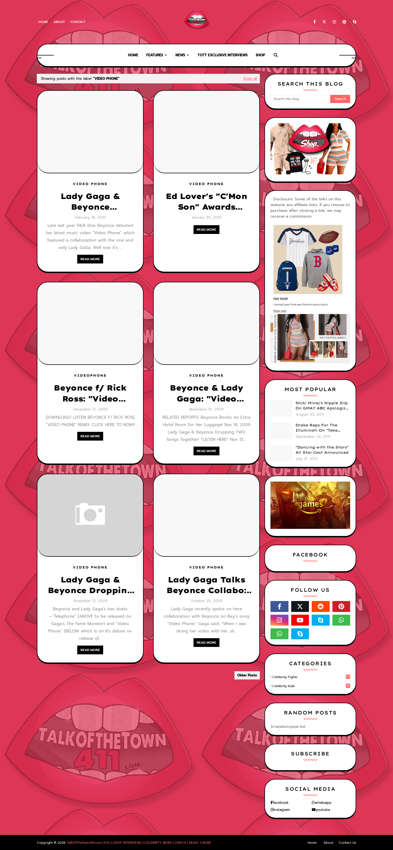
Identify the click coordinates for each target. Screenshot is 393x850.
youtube (323, 809)
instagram (281, 809)
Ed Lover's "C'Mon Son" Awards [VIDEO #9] (206, 201)
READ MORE (90, 259)
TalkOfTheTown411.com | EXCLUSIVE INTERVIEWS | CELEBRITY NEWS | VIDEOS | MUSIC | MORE (139, 842)
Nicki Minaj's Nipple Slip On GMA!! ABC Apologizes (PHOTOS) (323, 406)
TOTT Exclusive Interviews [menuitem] (223, 55)
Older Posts (247, 675)
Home (43, 21)
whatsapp (323, 802)
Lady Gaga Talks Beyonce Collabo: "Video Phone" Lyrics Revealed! (206, 585)
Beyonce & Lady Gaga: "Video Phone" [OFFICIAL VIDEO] (206, 393)
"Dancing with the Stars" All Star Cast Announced (322, 450)
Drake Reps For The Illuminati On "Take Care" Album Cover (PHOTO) (317, 428)
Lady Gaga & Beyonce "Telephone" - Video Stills (90, 201)
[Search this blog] (300, 99)
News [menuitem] (180, 55)
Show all (250, 78)
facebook (280, 802)
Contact (77, 21)
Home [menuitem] (133, 55)
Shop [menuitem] (260, 55)
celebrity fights (311, 677)
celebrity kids (311, 686)
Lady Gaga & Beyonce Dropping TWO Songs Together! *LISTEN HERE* (90, 585)
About (59, 21)
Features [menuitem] (154, 55)
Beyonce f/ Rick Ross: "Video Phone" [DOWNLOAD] (90, 393)
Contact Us (347, 842)
